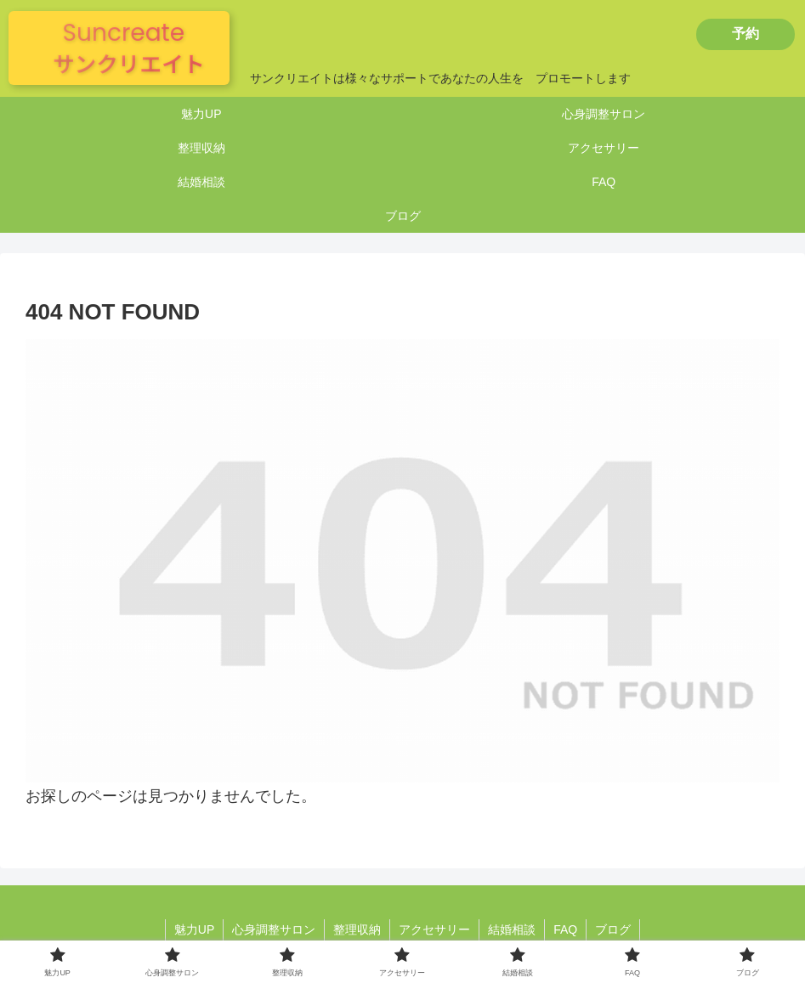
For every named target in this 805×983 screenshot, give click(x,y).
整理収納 (357, 929)
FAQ (565, 929)
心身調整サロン (273, 929)
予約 (745, 33)
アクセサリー (434, 929)
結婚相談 (512, 929)
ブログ (613, 929)
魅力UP (194, 929)
